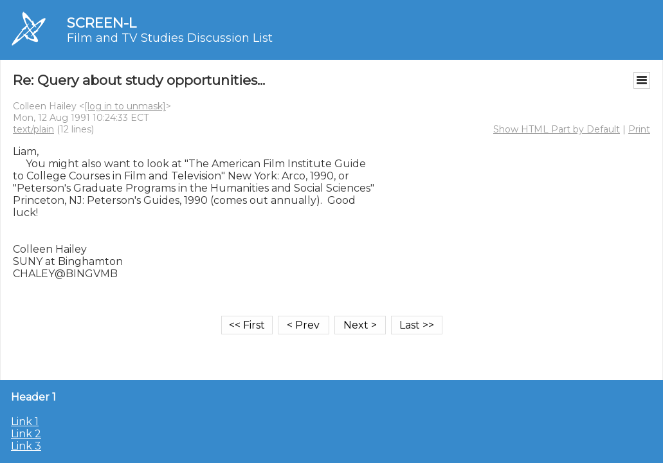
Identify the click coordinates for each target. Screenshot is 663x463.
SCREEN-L (101, 23)
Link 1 (25, 421)
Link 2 (26, 434)
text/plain (33, 129)
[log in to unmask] (125, 106)
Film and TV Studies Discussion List (170, 38)
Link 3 (26, 446)
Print (639, 129)
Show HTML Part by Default (556, 129)
